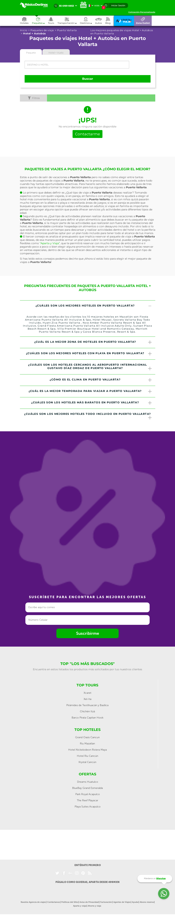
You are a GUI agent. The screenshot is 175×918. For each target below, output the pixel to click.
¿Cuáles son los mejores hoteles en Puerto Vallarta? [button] (94, 306)
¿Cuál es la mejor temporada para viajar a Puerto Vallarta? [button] (90, 391)
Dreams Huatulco (87, 781)
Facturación (106, 902)
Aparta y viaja (79, 906)
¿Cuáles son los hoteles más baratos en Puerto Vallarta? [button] (91, 403)
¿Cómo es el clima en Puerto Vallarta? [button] (101, 380)
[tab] (87, 306)
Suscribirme (87, 633)
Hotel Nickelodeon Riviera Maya (87, 749)
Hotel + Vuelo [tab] (56, 52)
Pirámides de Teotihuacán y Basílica (87, 705)
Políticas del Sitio (69, 902)
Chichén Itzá (87, 711)
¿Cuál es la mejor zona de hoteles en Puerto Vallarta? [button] (93, 342)
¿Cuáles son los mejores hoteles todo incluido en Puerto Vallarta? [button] (88, 416)
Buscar (87, 79)
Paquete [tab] (31, 52)
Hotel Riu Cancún (87, 756)
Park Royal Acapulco (87, 794)
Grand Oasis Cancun (87, 737)
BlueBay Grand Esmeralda (87, 788)
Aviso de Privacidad (89, 902)
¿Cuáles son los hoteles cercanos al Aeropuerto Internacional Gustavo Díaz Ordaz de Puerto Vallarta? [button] (90, 367)
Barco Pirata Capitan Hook (87, 717)
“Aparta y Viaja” (50, 243)
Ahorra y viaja (94, 906)
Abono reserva (147, 902)
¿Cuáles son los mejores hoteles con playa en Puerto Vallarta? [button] (89, 354)
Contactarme (87, 134)
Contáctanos (53, 902)
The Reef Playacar (87, 800)
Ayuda (135, 902)
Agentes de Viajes (121, 902)
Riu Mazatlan (87, 743)
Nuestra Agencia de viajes (33, 902)
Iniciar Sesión (118, 5)
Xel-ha (87, 699)
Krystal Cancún (87, 762)
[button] (69, 21)
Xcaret (87, 692)
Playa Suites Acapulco (88, 806)
